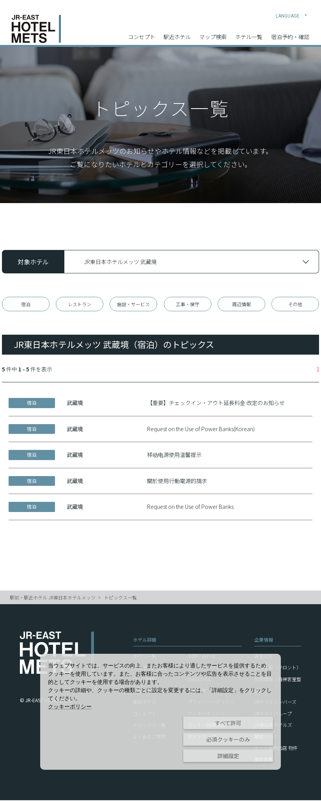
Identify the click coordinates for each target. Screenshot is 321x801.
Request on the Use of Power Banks (190, 508)
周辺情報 (241, 304)
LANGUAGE (291, 10)
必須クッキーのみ (228, 739)
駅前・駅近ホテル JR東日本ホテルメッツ (53, 598)
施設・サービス (133, 304)
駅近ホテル (177, 32)
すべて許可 (228, 723)
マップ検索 (213, 32)
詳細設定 (228, 756)
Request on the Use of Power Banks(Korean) (201, 430)
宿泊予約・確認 (290, 32)
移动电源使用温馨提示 (174, 456)
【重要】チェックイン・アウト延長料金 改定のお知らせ (216, 404)
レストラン (79, 304)
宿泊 (25, 304)
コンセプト (141, 32)
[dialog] (160, 712)
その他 (295, 304)
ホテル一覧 (248, 32)
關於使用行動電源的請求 (177, 482)
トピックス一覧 (120, 598)
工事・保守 (187, 304)
